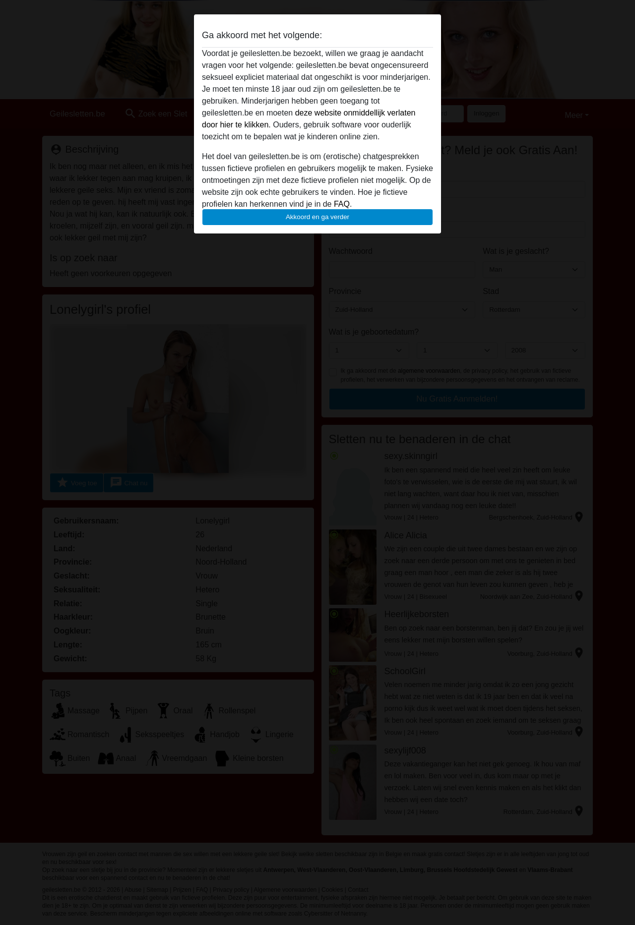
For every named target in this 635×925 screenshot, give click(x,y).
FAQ (342, 204)
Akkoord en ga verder (317, 217)
